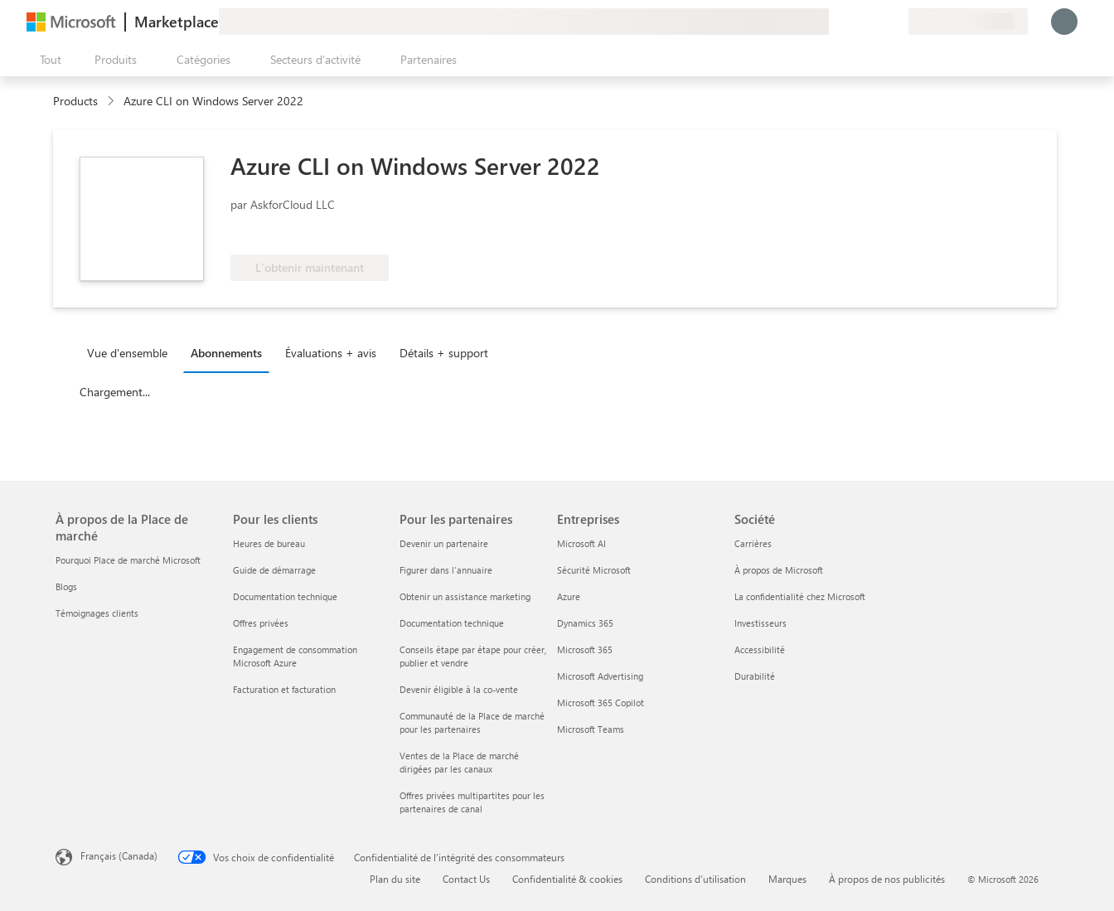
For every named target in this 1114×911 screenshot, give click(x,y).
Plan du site (395, 878)
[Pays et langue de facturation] (968, 21)
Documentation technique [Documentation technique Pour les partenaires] (452, 623)
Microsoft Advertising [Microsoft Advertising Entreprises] (600, 676)
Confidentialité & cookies (567, 878)
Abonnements (226, 353)
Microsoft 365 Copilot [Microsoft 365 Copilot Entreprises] (600, 702)
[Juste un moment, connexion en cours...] (1064, 21)
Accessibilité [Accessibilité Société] (759, 649)
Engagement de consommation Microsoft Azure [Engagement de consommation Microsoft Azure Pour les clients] (295, 656)
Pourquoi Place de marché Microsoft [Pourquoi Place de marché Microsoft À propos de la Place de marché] (128, 560)
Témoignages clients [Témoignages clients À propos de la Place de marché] (97, 613)
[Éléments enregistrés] (875, 21)
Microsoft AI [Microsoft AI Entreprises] (581, 543)
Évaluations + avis (330, 353)
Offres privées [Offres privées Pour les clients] (260, 623)
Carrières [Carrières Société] (753, 543)
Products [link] (75, 101)
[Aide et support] (855, 21)
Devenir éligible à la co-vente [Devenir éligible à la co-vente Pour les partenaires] (459, 689)
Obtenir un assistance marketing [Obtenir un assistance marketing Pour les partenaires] (465, 596)
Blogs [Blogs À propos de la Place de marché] (66, 586)
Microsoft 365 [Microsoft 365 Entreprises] (585, 649)
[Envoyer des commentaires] (835, 21)
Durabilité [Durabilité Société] (754, 676)
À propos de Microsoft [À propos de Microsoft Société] (778, 570)
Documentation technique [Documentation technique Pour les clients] (285, 596)
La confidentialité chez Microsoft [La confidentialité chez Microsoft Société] (799, 596)
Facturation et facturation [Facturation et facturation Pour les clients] (284, 689)
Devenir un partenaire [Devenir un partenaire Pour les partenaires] (444, 543)
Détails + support (444, 353)
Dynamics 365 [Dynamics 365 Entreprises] (585, 623)
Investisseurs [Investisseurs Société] (760, 623)
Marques (787, 878)
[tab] (131, 352)
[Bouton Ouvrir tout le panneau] (47, 59)
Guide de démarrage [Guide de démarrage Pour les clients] (274, 570)
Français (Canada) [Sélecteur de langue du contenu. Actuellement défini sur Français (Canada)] (118, 855)
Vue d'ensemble (127, 353)
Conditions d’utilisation (695, 878)
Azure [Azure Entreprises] (568, 596)
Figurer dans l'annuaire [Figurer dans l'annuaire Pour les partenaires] (446, 570)
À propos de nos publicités (887, 878)
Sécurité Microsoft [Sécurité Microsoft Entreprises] (594, 570)
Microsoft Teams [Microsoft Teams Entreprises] (590, 729)
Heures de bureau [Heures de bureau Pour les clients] (269, 543)
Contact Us (466, 878)
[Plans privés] (895, 21)
